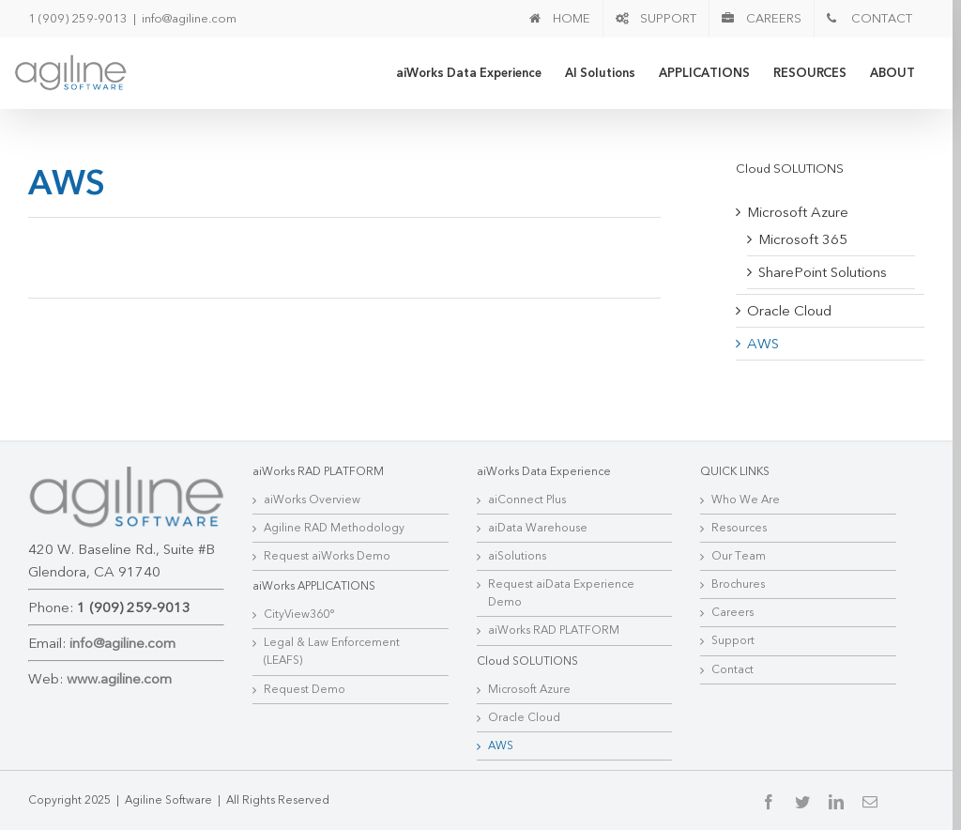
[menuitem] (560, 19)
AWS (763, 343)
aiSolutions (517, 555)
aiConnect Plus (527, 499)
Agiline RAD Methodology (334, 527)
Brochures (738, 584)
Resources (739, 527)
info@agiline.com (189, 18)
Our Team (738, 555)
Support (733, 640)
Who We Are (745, 499)
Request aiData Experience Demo (561, 592)
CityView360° (299, 614)
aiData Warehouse (537, 527)
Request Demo (304, 689)
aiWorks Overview (312, 499)
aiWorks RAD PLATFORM (553, 630)
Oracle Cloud (789, 310)
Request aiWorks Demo (327, 555)
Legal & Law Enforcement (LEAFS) (332, 651)
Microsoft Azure (797, 212)
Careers (732, 612)
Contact (732, 669)
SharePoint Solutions (822, 272)
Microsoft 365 (802, 239)
